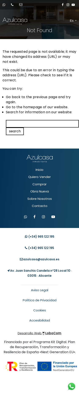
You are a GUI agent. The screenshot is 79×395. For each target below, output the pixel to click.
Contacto (39, 206)
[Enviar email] (22, 4)
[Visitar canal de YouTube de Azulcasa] (53, 217)
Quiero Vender (39, 177)
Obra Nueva (39, 191)
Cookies (39, 310)
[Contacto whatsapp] (5, 4)
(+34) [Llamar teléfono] (39, 248)
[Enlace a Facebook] (62, 5)
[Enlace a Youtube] (73, 5)
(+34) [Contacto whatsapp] (39, 236)
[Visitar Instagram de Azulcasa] (43, 217)
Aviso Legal (39, 290)
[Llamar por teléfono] (13, 4)
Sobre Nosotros (39, 198)
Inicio (39, 169)
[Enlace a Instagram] (68, 5)
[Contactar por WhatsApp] (25, 217)
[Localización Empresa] (39, 273)
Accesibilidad (39, 320)
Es (72, 20)
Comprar (39, 184)
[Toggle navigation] (66, 20)
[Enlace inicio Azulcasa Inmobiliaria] (6, 21)
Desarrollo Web (40, 333)
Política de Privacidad (39, 300)
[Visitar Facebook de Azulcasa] (34, 217)
